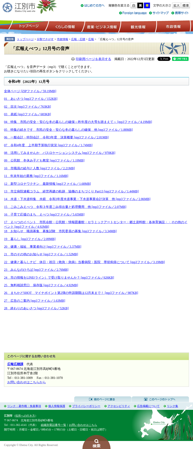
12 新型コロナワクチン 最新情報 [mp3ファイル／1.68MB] (47, 183)
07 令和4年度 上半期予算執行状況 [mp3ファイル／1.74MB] (48, 145)
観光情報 (137, 26)
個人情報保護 (56, 406)
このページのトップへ (160, 399)
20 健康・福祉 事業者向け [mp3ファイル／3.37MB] (42, 246)
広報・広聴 (78, 39)
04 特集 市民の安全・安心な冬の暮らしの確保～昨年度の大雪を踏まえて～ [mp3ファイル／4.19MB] (78, 122)
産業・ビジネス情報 (101, 26)
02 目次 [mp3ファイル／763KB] (27, 106)
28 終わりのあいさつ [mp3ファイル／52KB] (36, 308)
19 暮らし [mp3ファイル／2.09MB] (29, 239)
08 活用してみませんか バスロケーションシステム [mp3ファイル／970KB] (59, 152)
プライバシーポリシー (86, 406)
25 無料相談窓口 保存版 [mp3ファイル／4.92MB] (41, 285)
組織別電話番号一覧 (53, 424)
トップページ (28, 26)
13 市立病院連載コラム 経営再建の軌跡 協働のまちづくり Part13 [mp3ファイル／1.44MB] (71, 191)
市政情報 (173, 26)
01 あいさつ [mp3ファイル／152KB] (30, 98)
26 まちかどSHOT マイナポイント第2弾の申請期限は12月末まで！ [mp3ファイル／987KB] (71, 293)
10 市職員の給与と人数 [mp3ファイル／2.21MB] (39, 168)
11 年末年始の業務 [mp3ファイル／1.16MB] (36, 176)
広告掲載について (148, 406)
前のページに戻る (102, 399)
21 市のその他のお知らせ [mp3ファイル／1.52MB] (41, 254)
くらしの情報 (65, 26)
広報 (91, 39)
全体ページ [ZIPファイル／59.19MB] (30, 91)
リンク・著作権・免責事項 (24, 406)
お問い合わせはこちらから (26, 382)
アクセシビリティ (119, 406)
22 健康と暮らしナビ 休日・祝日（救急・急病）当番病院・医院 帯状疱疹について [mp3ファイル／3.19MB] (84, 262)
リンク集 (172, 406)
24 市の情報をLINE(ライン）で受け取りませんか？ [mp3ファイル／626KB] (59, 277)
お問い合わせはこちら (83, 424)
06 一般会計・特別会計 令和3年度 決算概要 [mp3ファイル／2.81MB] (56, 137)
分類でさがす (45, 39)
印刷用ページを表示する (93, 59)
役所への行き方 (25, 415)
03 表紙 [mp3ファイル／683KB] (27, 114)
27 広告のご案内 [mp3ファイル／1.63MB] (34, 300)
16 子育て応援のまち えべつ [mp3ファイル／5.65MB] (44, 214)
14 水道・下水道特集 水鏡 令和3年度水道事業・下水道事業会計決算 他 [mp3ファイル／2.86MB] (77, 199)
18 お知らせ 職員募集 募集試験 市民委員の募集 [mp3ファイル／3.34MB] (60, 231)
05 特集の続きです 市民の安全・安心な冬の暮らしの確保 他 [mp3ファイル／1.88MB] (68, 129)
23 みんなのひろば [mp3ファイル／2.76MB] (36, 269)
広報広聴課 (15, 364)
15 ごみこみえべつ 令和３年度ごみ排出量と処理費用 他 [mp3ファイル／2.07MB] (65, 207)
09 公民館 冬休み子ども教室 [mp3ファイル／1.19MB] (44, 160)
